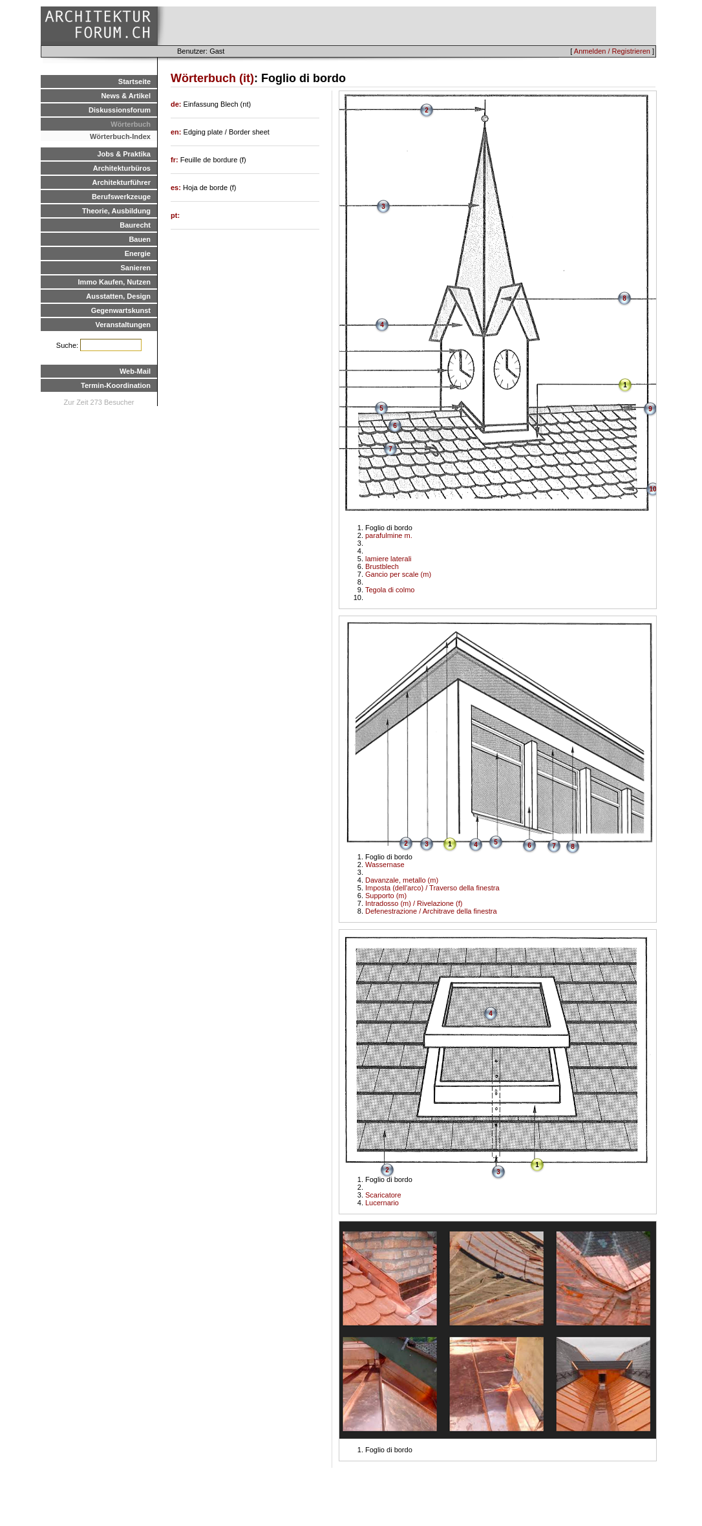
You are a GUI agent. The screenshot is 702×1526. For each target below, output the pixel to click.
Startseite (134, 81)
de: (177, 104)
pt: (175, 215)
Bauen (140, 239)
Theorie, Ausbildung (116, 211)
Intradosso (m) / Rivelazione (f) (413, 903)
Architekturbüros (122, 168)
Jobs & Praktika (124, 154)
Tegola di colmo (389, 590)
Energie (138, 253)
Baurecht (135, 225)
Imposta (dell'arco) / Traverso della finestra (432, 888)
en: (177, 132)
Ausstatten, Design (118, 296)
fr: (175, 160)
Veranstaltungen (123, 324)
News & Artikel (126, 96)
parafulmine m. (388, 535)
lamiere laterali (388, 559)
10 (652, 489)
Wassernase (385, 864)
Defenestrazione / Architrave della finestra (431, 911)
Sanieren (136, 268)
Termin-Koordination (116, 385)
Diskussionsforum (120, 110)
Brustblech (382, 566)
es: (177, 187)
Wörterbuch (131, 124)
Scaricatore (383, 1195)
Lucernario (382, 1203)
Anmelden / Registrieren (612, 51)
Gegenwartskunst (121, 310)
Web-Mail (135, 371)
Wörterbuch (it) (212, 78)
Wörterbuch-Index (120, 136)
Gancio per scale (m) (398, 574)
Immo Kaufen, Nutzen (114, 282)
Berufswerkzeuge (121, 196)
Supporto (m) (386, 895)
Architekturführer (121, 182)
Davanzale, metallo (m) (401, 880)
